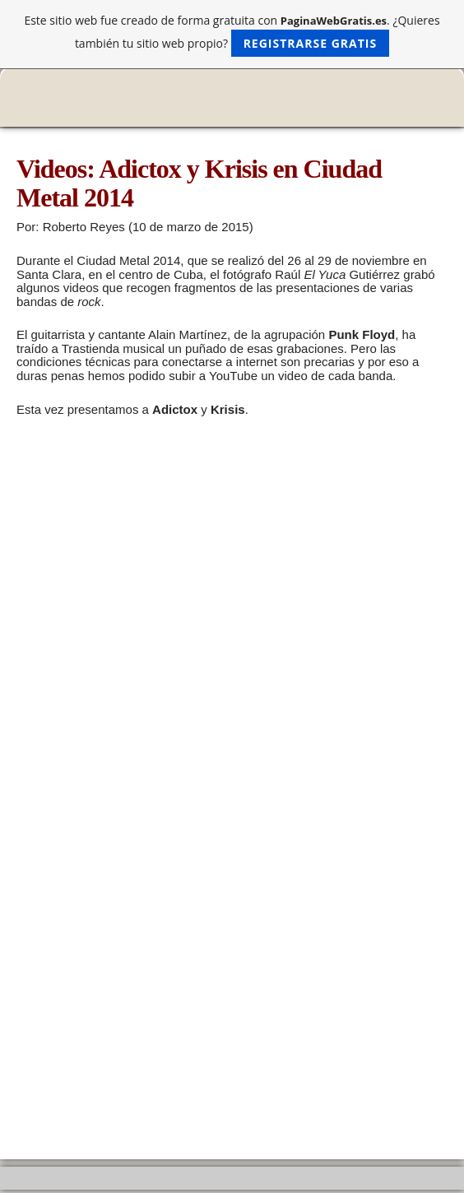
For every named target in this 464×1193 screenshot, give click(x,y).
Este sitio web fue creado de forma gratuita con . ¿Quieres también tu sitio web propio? (231, 34)
